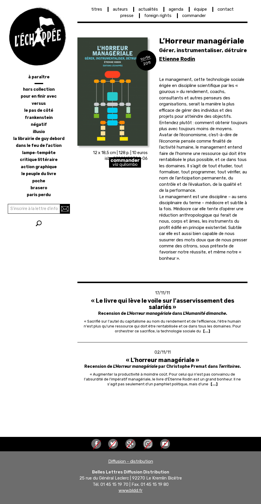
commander (194, 15)
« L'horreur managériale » (162, 360)
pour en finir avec (39, 96)
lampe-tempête (39, 152)
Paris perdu (39, 194)
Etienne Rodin (177, 59)
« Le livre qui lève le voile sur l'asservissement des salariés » (162, 303)
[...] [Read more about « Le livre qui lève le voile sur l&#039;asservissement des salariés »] (206, 331)
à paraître (38, 77)
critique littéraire (39, 159)
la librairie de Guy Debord (38, 138)
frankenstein (39, 117)
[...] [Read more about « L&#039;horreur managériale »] (214, 384)
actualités (148, 9)
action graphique (39, 166)
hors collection (39, 89)
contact (226, 9)
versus (39, 103)
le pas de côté (38, 110)
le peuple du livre (38, 173)
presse (127, 15)
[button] (112, 91)
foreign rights (158, 15)
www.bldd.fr (130, 490)
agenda (176, 9)
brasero (39, 187)
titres (96, 9)
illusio (39, 131)
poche (38, 181)
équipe (200, 9)
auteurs (120, 9)
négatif (39, 124)
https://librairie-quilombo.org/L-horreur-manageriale (144, 162)
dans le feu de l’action (39, 145)
